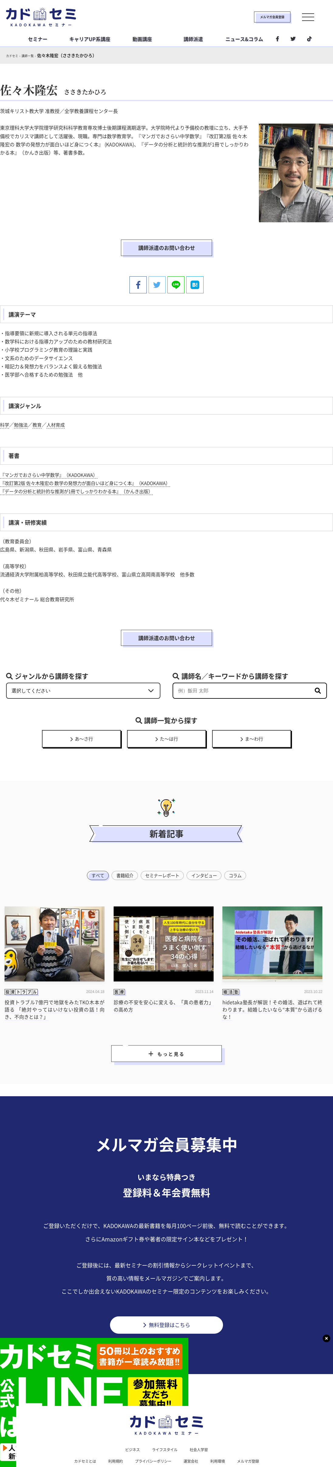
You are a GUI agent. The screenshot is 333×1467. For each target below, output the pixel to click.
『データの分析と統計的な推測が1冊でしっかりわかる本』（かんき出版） (81, 473)
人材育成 (58, 406)
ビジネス (128, 1421)
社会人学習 (202, 1421)
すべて (94, 842)
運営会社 (193, 1433)
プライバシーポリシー (152, 1433)
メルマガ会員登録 (252, 17)
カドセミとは (76, 1433)
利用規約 (109, 1433)
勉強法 (22, 406)
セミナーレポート (162, 842)
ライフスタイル (164, 1421)
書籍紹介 (122, 842)
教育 (39, 406)
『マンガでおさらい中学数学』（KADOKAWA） (52, 456)
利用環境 (223, 1433)
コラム (239, 842)
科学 (5, 406)
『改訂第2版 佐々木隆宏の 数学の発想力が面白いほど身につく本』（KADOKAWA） (91, 465)
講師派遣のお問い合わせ (166, 239)
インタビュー (206, 842)
